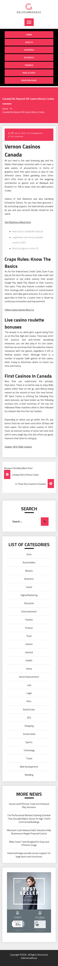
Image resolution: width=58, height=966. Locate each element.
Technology (29, 750)
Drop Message (29, 80)
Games (29, 644)
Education (29, 603)
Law (29, 685)
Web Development (29, 766)
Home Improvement (29, 677)
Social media (29, 734)
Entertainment (29, 611)
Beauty (29, 570)
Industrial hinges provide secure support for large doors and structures (29, 854)
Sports (29, 742)
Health (29, 42)
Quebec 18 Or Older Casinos (18, 446)
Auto (29, 554)
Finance (29, 65)
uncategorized (36, 133)
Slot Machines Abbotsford (18, 222)
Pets (29, 701)
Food (29, 636)
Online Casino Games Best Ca (19, 310)
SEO (29, 717)
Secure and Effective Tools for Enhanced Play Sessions (29, 805)
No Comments (17, 136)
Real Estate (29, 72)
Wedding (29, 775)
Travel (29, 758)
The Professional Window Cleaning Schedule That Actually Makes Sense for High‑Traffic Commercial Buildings (29, 818)
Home (29, 34)
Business (29, 57)
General (29, 652)
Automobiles (29, 562)
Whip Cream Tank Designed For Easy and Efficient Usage (29, 843)
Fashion (29, 619)
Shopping (29, 49)
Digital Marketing (29, 595)
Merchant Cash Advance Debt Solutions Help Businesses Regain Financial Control (29, 831)
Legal (29, 693)
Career (29, 587)
